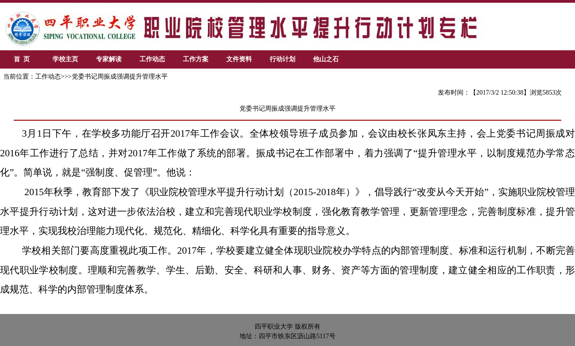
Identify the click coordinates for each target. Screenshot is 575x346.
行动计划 (282, 59)
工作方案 (195, 59)
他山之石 (326, 59)
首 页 (22, 59)
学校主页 (65, 59)
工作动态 (152, 59)
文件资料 (239, 59)
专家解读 (109, 59)
